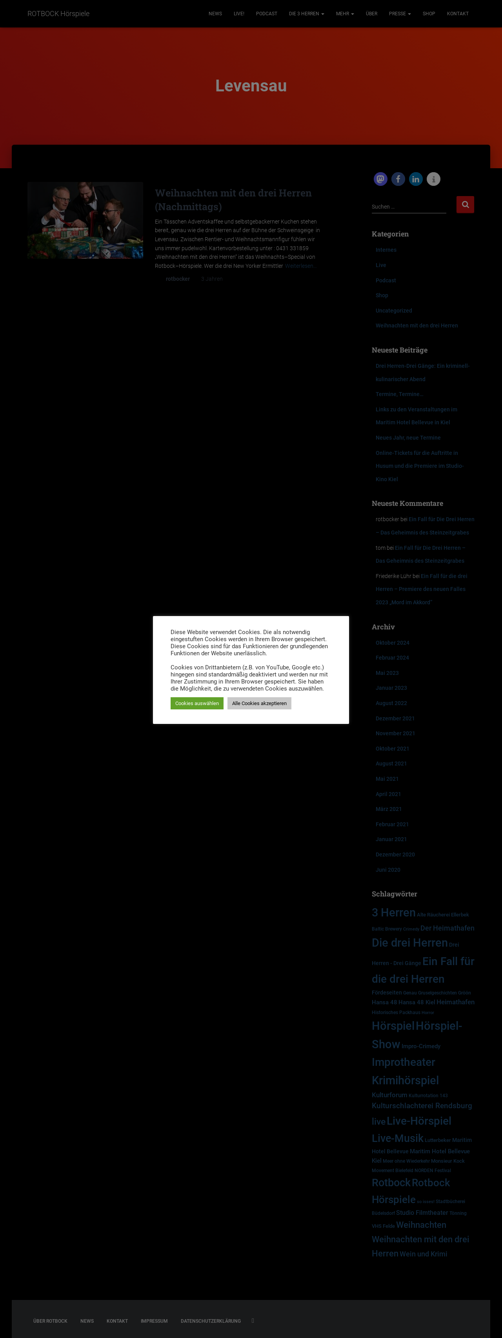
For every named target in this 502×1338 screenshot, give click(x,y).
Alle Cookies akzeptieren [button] (259, 703)
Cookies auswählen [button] (197, 703)
